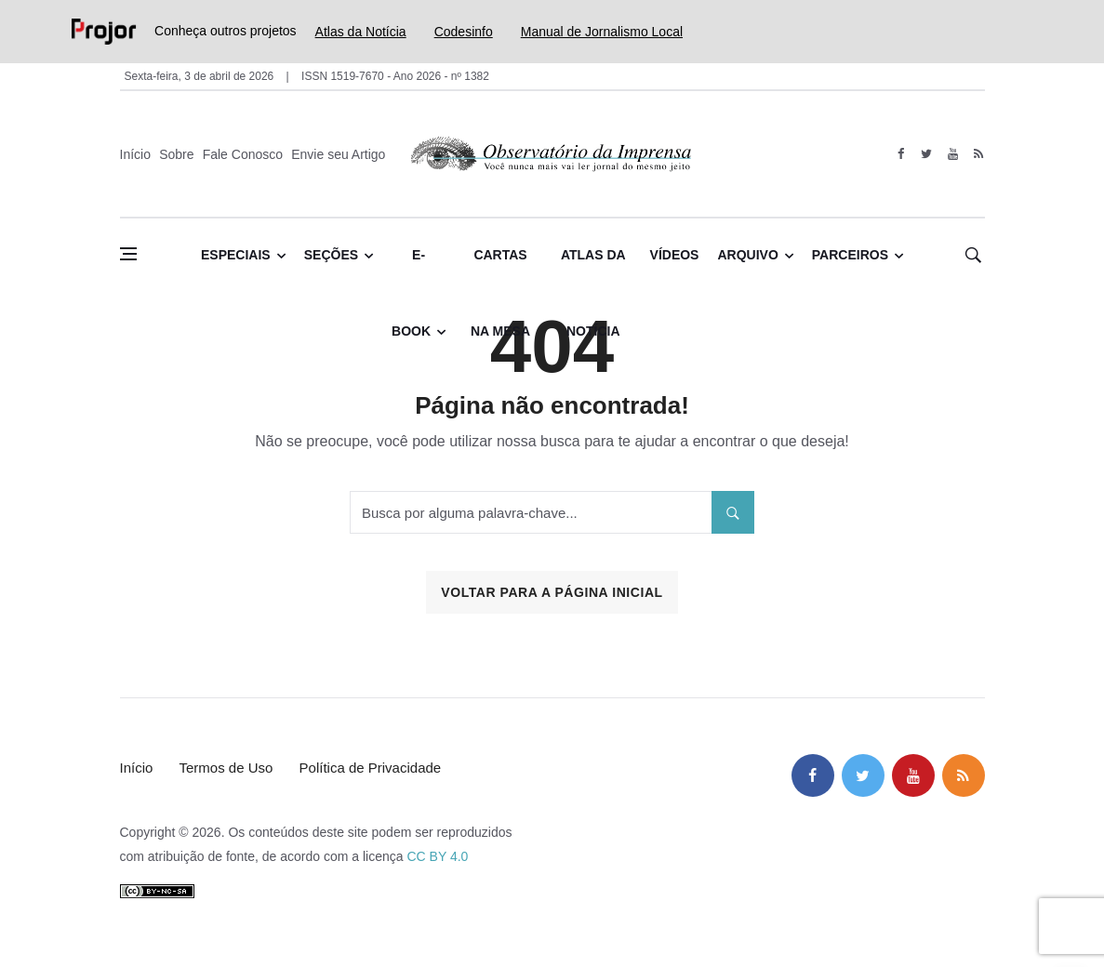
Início (135, 154)
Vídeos (674, 254)
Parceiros (850, 254)
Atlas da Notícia (360, 31)
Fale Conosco (243, 154)
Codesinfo (463, 31)
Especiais (236, 254)
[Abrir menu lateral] (128, 254)
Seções (331, 254)
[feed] (979, 154)
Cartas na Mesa (500, 270)
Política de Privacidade (370, 767)
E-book (411, 270)
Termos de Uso (226, 767)
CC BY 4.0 (437, 856)
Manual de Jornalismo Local (602, 31)
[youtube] (953, 154)
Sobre (176, 154)
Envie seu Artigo (338, 154)
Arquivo (747, 254)
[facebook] (901, 154)
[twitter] (927, 154)
